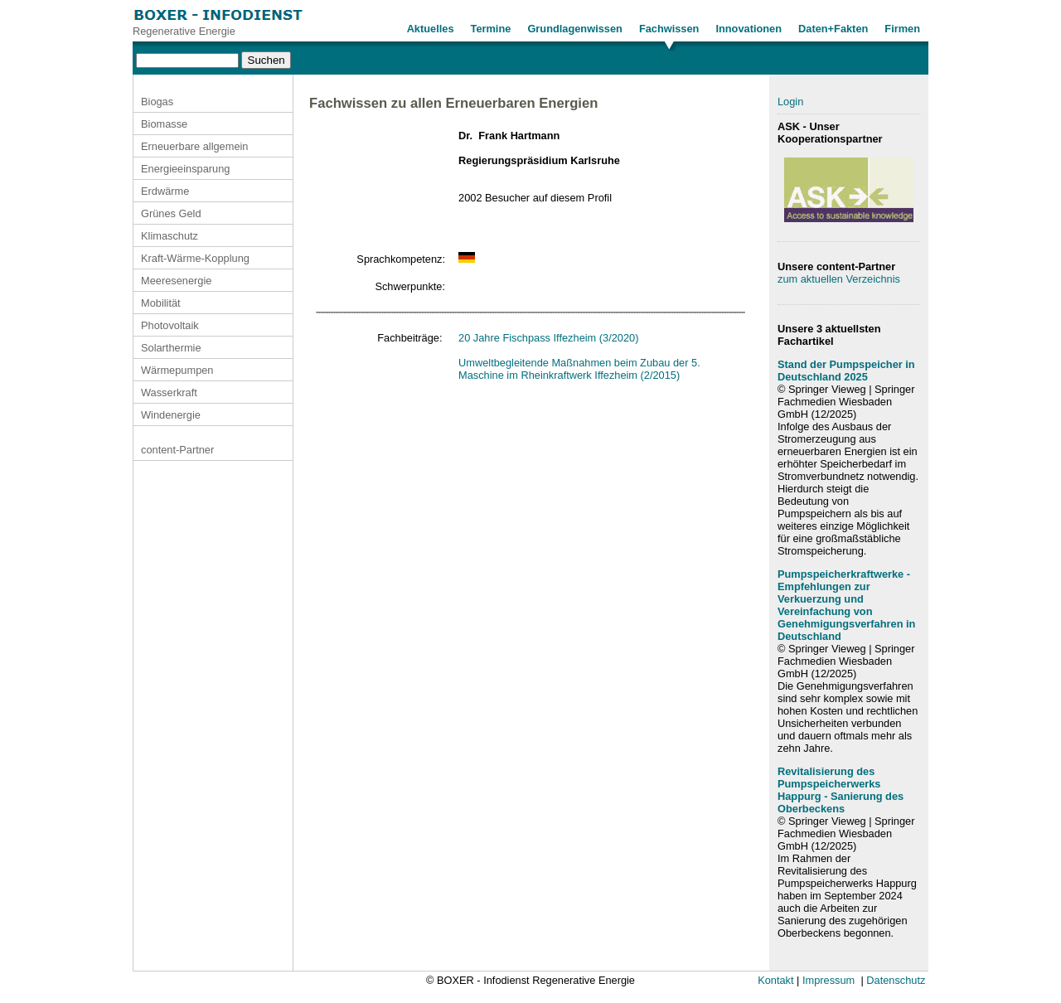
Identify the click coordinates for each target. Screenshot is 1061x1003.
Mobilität (161, 303)
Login (790, 101)
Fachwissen (669, 28)
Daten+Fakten (833, 28)
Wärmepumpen (177, 370)
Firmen (902, 28)
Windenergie (171, 415)
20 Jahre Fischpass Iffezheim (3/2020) (548, 338)
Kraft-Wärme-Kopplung (195, 258)
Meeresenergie (176, 280)
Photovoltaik (170, 325)
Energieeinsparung (185, 168)
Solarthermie (171, 348)
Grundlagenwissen (575, 28)
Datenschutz (895, 980)
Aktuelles (430, 28)
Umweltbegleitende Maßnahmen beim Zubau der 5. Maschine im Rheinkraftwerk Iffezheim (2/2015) (579, 368)
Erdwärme (165, 191)
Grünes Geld (171, 213)
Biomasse (164, 124)
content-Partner (177, 449)
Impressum (828, 980)
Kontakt (775, 980)
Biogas (157, 101)
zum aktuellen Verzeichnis (839, 279)
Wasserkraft (169, 392)
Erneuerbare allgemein (194, 146)
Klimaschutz (169, 236)
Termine (491, 28)
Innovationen (748, 28)
